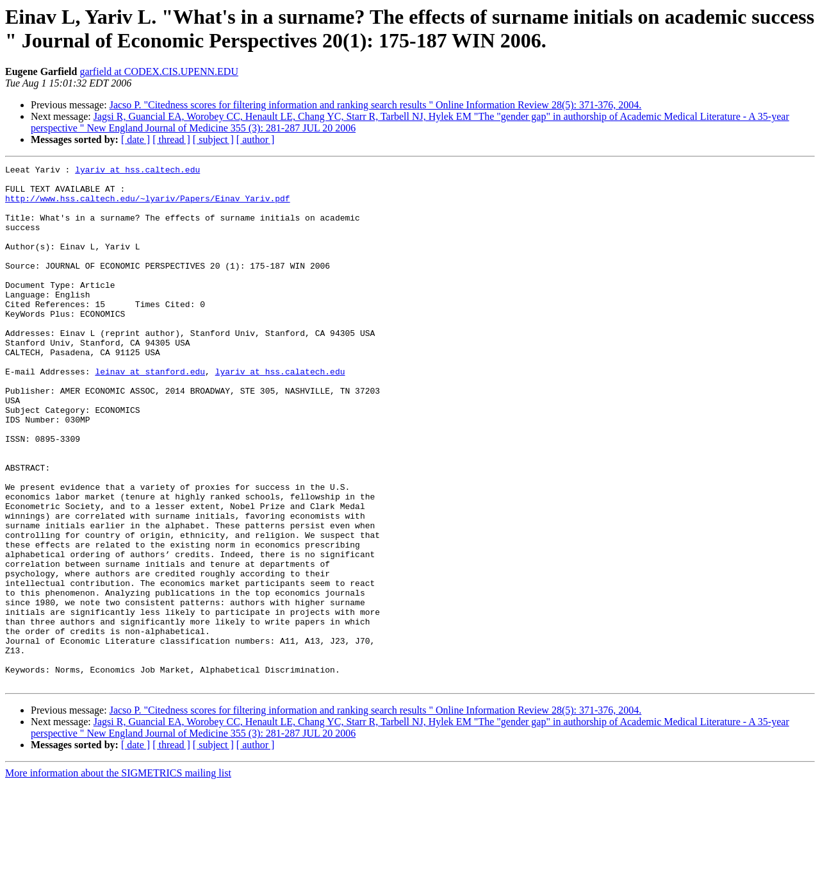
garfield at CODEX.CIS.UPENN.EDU (158, 71)
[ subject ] (213, 139)
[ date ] (135, 139)
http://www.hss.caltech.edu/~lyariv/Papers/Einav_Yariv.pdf (147, 206)
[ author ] (255, 139)
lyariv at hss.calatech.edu (280, 413)
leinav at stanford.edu (150, 413)
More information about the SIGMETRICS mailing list (118, 876)
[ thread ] (171, 139)
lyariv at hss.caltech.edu (137, 171)
